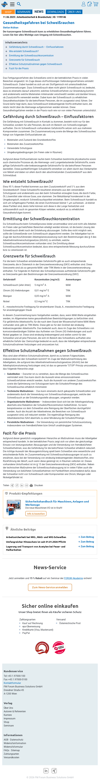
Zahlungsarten (27, 619)
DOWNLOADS (55, 12)
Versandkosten (11, 757)
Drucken (38, 485)
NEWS (39, 11)
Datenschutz (16, 739)
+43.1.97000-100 (16, 676)
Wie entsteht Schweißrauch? (24, 51)
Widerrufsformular (13, 746)
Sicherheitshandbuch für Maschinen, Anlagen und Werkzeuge (57, 503)
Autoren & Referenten (15, 711)
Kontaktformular (12, 683)
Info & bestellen (36, 513)
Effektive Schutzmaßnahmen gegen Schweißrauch (35, 64)
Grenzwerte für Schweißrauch (24, 60)
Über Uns (8, 707)
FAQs (6, 750)
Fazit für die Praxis (19, 68)
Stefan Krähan (10, 27)
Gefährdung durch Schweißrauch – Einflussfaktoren (36, 47)
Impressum (9, 718)
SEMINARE (24, 12)
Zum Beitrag (86, 537)
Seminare (9, 725)
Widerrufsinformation (15, 743)
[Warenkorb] (96, 4)
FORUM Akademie (73, 578)
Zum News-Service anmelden (50, 587)
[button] (84, 4)
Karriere (8, 715)
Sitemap (15, 750)
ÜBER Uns (74, 12)
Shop (6, 722)
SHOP (8, 12)
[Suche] (19, 4)
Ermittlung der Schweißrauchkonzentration (31, 55)
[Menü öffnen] (12, 4)
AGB (6, 739)
